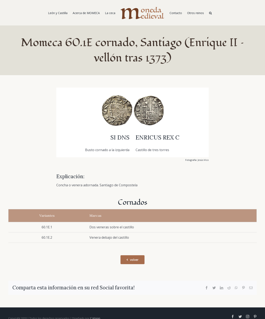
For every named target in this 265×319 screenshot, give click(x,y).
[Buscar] (210, 13)
